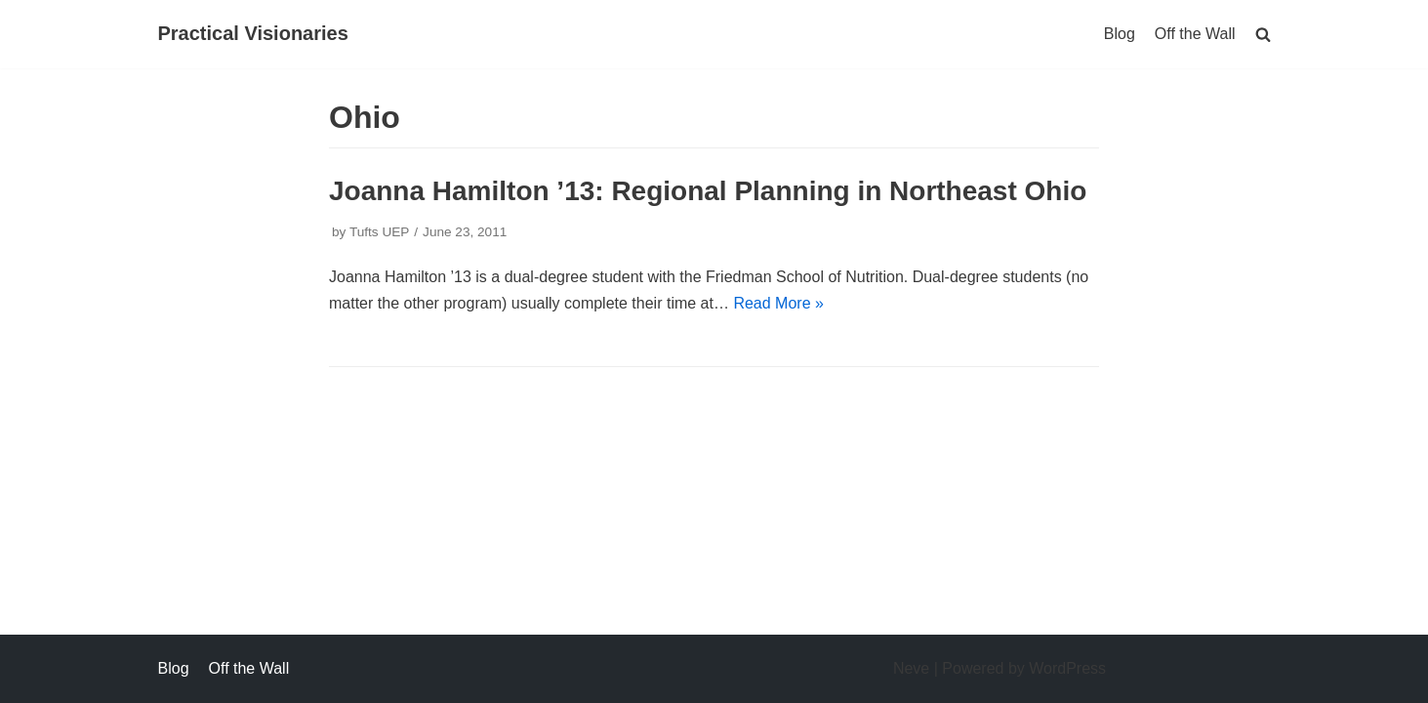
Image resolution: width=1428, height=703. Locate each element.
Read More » (778, 303)
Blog (1119, 33)
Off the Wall (1195, 33)
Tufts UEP (379, 232)
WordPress (1067, 668)
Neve (911, 668)
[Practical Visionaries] (253, 34)
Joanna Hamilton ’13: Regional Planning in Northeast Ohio (707, 191)
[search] (1263, 34)
